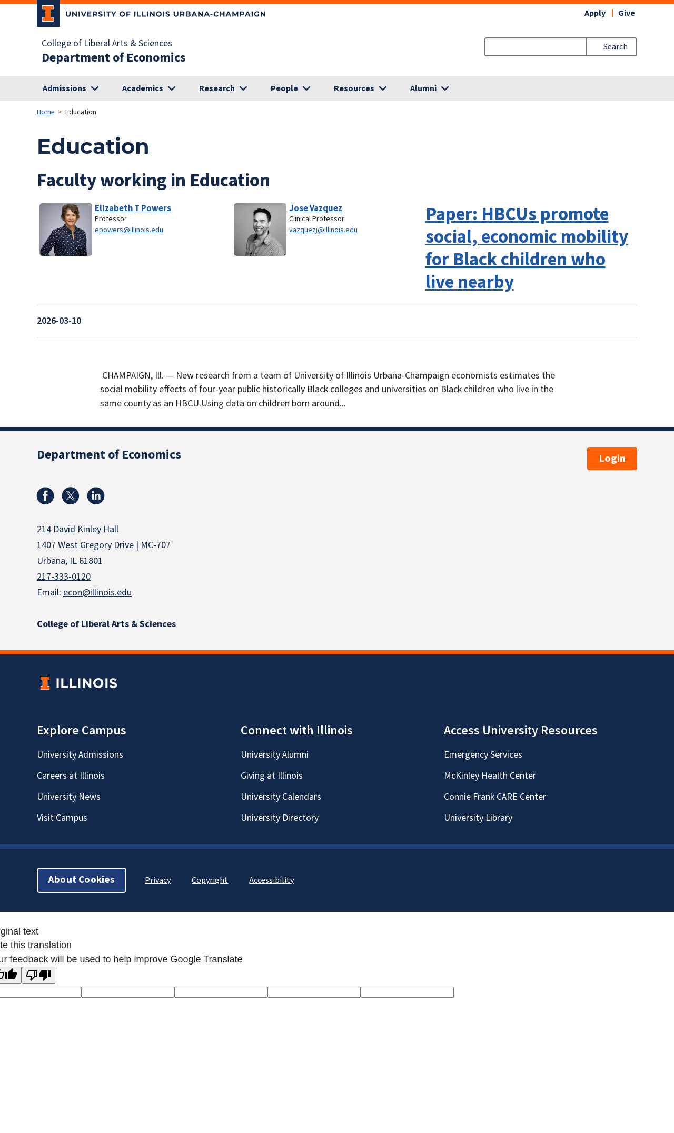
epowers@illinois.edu (129, 229)
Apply (595, 13)
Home (46, 112)
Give (626, 13)
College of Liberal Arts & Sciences (107, 43)
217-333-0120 (64, 576)
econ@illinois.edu (97, 592)
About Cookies (81, 880)
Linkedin (95, 496)
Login (612, 458)
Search (615, 47)
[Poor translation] (38, 975)
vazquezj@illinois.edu (323, 229)
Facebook (45, 496)
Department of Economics (114, 58)
